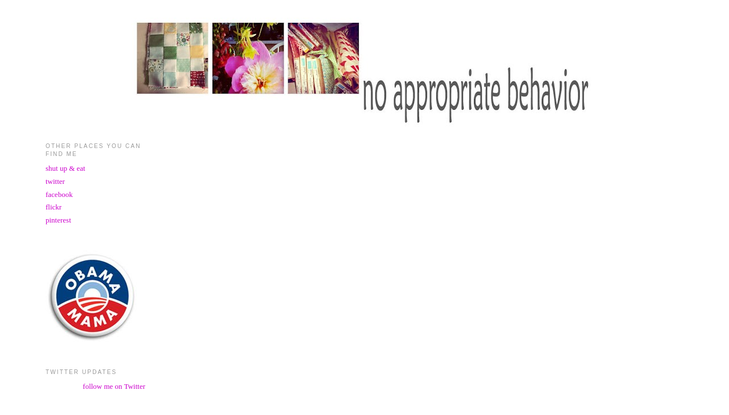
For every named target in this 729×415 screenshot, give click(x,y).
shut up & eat (65, 168)
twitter (55, 181)
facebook (59, 194)
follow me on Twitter (114, 386)
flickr (54, 207)
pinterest (58, 220)
